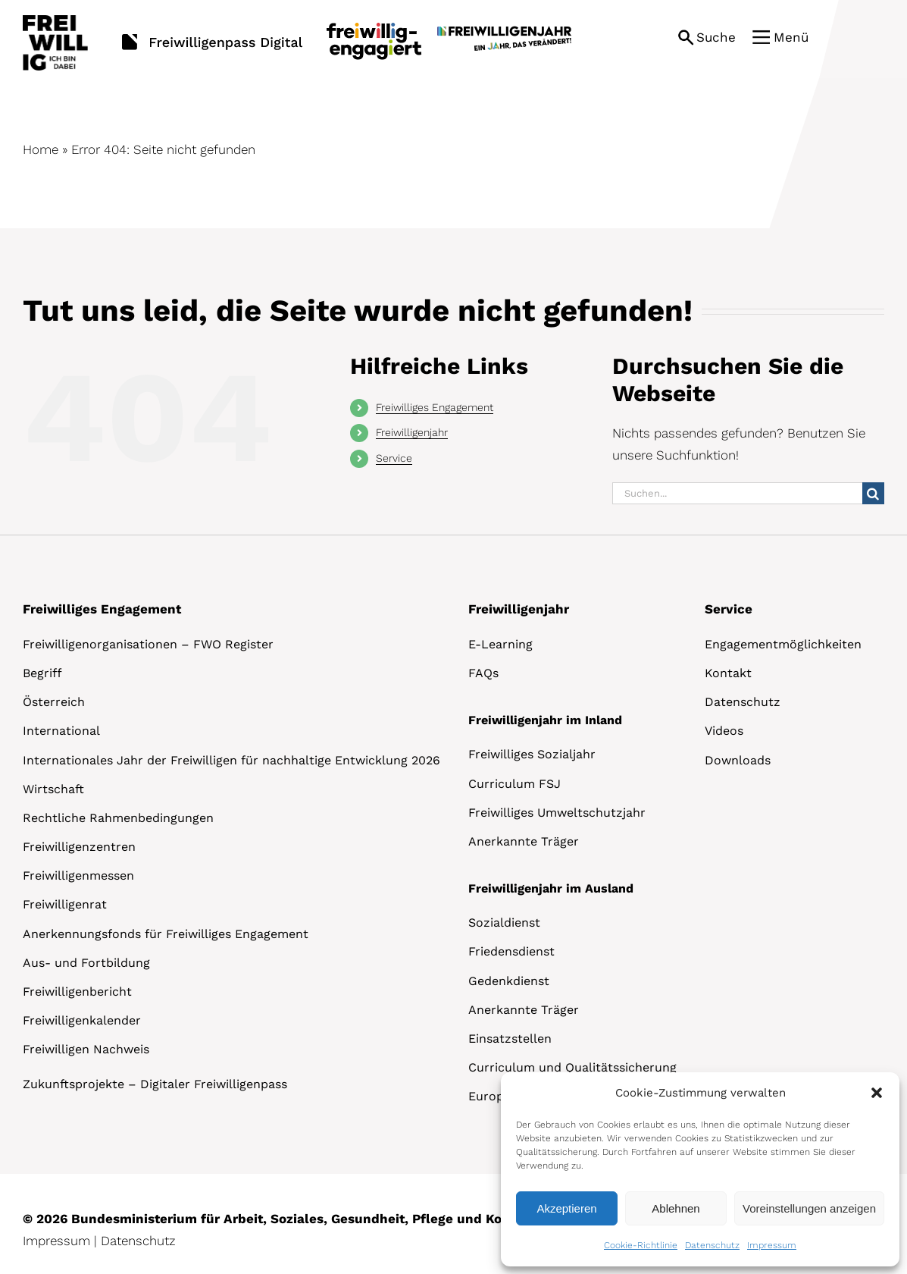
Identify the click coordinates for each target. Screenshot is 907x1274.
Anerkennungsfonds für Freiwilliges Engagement (165, 934)
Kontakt (728, 673)
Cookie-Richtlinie (640, 1245)
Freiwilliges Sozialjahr (532, 754)
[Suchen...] (737, 493)
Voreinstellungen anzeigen (809, 1208)
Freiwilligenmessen (78, 875)
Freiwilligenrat (65, 904)
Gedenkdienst (508, 981)
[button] (876, 1092)
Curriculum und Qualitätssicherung (572, 1067)
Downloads (738, 760)
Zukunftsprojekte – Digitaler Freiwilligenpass (155, 1084)
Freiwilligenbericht (77, 991)
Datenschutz (712, 1245)
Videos (724, 730)
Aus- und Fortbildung (86, 963)
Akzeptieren (566, 1208)
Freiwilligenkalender (82, 1020)
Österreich (54, 702)
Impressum (771, 1245)
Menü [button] (791, 37)
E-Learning (500, 644)
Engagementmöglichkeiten (783, 644)
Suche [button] (716, 37)
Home (40, 149)
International (61, 730)
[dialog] (700, 1169)
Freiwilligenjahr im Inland (545, 720)
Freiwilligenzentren (79, 846)
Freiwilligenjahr (412, 432)
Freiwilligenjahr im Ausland (550, 888)
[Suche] (873, 493)
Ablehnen (675, 1208)
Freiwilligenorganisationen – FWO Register (148, 644)
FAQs (483, 673)
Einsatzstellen (510, 1038)
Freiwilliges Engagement (434, 407)
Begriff (42, 673)
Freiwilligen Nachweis (86, 1049)
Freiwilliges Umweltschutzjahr (557, 812)
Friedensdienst (511, 951)
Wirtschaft (53, 789)
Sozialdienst (504, 922)
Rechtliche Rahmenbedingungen (118, 818)
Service (394, 458)
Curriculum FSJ (514, 784)
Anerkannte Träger (523, 841)
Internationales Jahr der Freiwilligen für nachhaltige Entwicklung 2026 (231, 760)
